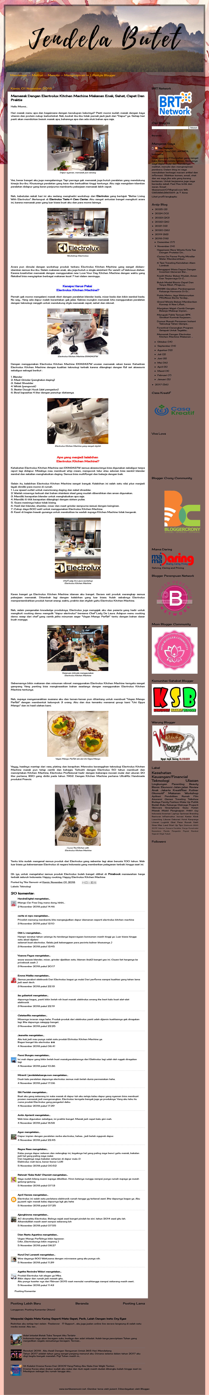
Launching (157, 819)
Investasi (166, 813)
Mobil (165, 810)
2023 (159, 217)
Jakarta (166, 790)
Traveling (180, 799)
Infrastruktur (168, 816)
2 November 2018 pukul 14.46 (36, 906)
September (164, 346)
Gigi (196, 811)
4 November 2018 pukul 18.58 (36, 1123)
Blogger (145, 1389)
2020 (159, 230)
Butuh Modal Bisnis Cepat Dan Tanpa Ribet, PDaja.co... (175, 283)
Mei (160, 362)
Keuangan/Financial (170, 777)
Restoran (156, 816)
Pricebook (114, 874)
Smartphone (172, 807)
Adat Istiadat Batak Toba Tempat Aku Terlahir (49, 1335)
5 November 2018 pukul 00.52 (37, 1165)
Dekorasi (176, 819)
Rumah (186, 796)
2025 (159, 209)
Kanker (188, 816)
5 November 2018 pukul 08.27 (37, 1245)
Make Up (185, 802)
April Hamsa (25, 1195)
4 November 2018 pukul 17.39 (36, 1106)
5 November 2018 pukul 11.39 (36, 1262)
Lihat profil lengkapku (164, 196)
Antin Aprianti (26, 1115)
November (163, 246)
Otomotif (158, 793)
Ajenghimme (25, 1214)
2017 (159, 384)
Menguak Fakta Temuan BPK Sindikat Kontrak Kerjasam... (174, 316)
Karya (185, 828)
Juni (160, 358)
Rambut (194, 831)
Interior (161, 828)
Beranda (82, 1303)
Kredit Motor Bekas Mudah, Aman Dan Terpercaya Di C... (177, 277)
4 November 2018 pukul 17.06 (36, 1083)
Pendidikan (171, 796)
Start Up (173, 825)
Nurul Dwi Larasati (28, 1254)
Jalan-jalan (180, 787)
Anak (155, 790)
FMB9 (189, 811)
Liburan (167, 819)
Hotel (184, 819)
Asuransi (157, 799)
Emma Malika (26, 975)
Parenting (178, 784)
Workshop (191, 793)
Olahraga (183, 805)
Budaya (156, 802)
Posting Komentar (25, 1291)
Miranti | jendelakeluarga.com (35, 1075)
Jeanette (23, 1035)
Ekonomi (166, 787)
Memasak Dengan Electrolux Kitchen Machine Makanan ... (175, 335)
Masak (156, 810)
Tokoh (167, 834)
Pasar (180, 822)
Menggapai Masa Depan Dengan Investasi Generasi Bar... (176, 270)
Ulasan (192, 781)
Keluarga (172, 805)
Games (169, 799)
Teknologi (25, 886)
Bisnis (156, 787)
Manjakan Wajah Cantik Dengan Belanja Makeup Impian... (176, 309)
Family (165, 802)
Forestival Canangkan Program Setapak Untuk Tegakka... (175, 329)
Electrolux (102, 196)
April (160, 367)
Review (193, 787)
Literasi (155, 822)
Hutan (194, 807)
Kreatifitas (180, 790)
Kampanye (193, 819)
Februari (162, 375)
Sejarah (155, 834)
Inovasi (180, 816)
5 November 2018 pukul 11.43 (36, 1285)
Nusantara (156, 831)
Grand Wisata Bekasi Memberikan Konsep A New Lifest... (177, 303)
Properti (193, 805)
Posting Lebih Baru (26, 1303)
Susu (185, 807)
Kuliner (193, 790)
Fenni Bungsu (26, 1055)
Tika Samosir (165, 148)
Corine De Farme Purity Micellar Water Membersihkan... (176, 257)
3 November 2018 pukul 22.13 (36, 986)
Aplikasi (156, 796)
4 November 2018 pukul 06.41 (36, 1046)
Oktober (162, 342)
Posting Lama (134, 1303)
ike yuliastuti (25, 995)
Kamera (169, 828)
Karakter (177, 828)
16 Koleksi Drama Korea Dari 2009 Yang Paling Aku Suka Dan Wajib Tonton (68, 1366)
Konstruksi (193, 828)
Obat (173, 822)
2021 (159, 226)
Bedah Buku (159, 805)
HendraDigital (26, 898)
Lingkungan (159, 784)
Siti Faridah (24, 1092)
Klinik (195, 816)
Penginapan (177, 810)
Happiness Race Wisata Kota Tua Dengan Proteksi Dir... (176, 251)
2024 (159, 213)
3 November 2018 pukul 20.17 (36, 966)
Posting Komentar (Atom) (40, 1309)
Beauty (193, 784)
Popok (186, 831)
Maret (161, 371)
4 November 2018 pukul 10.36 (36, 1066)
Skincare (157, 807)
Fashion (174, 802)
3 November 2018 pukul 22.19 (36, 1006)
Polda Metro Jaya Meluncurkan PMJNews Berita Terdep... (175, 296)
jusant (113, 1389)
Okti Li (21, 933)
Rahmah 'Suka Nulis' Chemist (35, 1175)
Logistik (165, 822)
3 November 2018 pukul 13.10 (36, 923)
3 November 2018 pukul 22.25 (37, 1026)
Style (161, 834)
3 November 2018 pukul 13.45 (36, 946)
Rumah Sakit (191, 822)
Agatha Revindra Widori (31, 1271)
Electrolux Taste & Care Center (68, 199)
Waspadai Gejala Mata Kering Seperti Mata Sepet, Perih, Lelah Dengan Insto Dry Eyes (68, 1318)
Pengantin (176, 831)
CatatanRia (24, 1015)
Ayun (21, 1132)
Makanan (174, 793)
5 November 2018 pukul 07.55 (37, 1225)
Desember (163, 242)
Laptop (175, 813)
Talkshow (193, 799)
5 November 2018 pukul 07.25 (37, 1205)
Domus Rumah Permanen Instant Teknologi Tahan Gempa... (176, 322)
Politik (194, 802)
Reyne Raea (25, 1149)
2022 (159, 222)
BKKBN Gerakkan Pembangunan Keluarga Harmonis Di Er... (176, 290)
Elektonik (188, 825)
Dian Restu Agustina (30, 1234)
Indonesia (156, 813)
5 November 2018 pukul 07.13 (36, 1185)
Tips (181, 825)
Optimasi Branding (189, 813)
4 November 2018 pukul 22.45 (37, 1140)
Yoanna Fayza (26, 955)
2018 (159, 238)
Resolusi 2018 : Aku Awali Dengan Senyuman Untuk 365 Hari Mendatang (67, 1351)
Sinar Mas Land (160, 825)
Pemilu (166, 831)
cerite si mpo (25, 916)
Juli (159, 354)
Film (195, 796)
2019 (159, 234)
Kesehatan (161, 773)
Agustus (162, 350)
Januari (162, 379)
